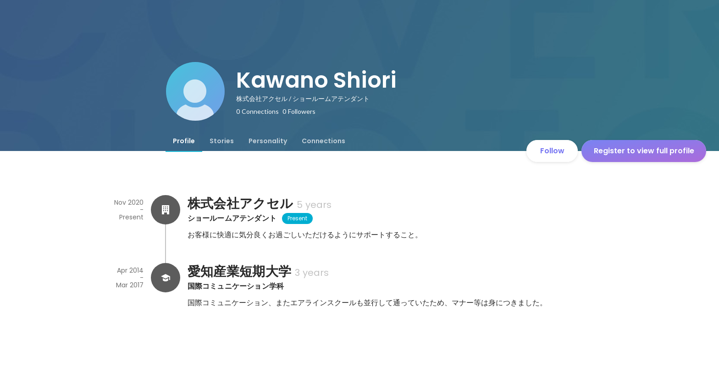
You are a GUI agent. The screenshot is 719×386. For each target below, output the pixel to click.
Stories (222, 140)
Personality (268, 140)
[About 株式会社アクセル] (165, 209)
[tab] (184, 141)
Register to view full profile (644, 150)
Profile (184, 140)
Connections (323, 140)
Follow (552, 150)
